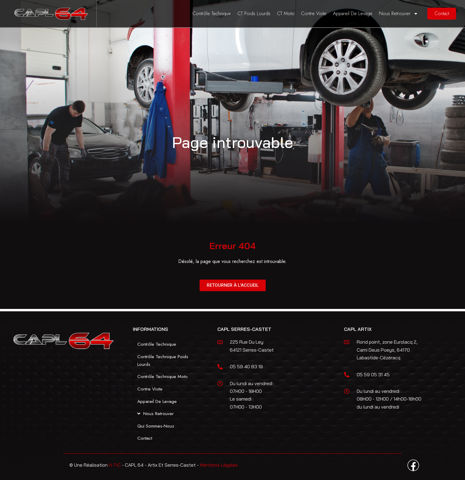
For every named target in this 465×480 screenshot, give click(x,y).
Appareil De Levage (352, 13)
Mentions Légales (219, 465)
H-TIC (115, 465)
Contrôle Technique (211, 13)
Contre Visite (314, 13)
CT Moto (285, 13)
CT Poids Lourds (254, 13)
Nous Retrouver (398, 13)
